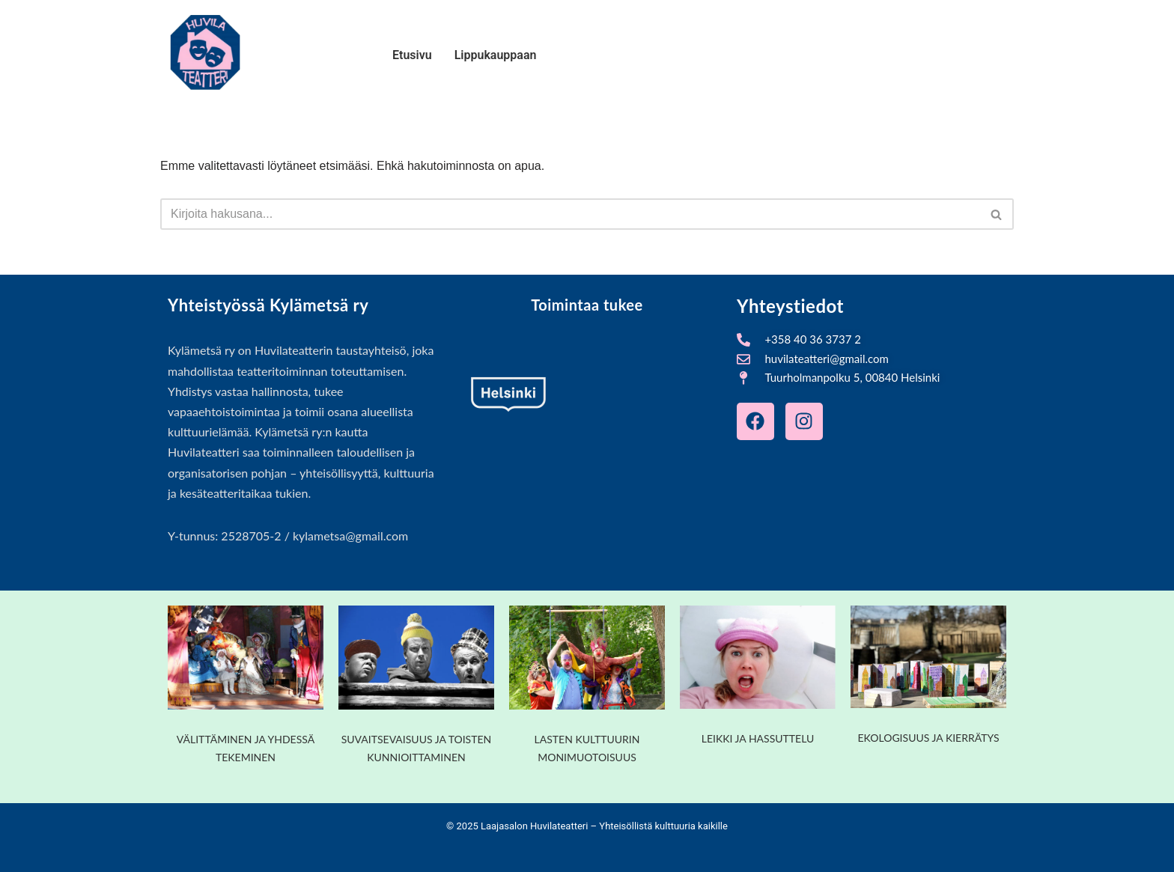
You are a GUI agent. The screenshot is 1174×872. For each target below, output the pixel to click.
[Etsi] (570, 214)
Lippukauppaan (495, 55)
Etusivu (412, 55)
